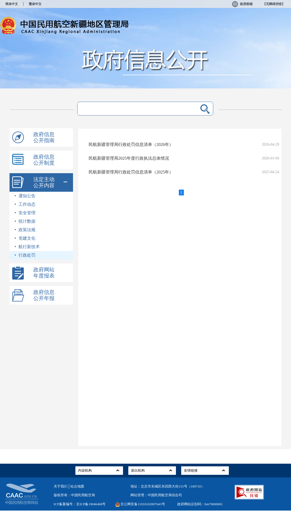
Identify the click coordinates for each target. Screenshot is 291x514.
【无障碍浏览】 (274, 4)
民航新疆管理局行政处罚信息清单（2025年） (131, 172)
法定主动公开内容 (43, 182)
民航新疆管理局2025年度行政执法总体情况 (129, 158)
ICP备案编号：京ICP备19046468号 (80, 504)
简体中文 (11, 4)
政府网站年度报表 (43, 273)
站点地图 (77, 486)
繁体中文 (35, 4)
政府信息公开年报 (43, 295)
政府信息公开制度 (43, 160)
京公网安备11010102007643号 (142, 504)
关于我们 (60, 486)
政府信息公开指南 (43, 137)
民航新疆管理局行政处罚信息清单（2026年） (131, 144)
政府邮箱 (242, 4)
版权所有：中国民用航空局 (74, 495)
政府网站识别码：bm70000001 (200, 504)
